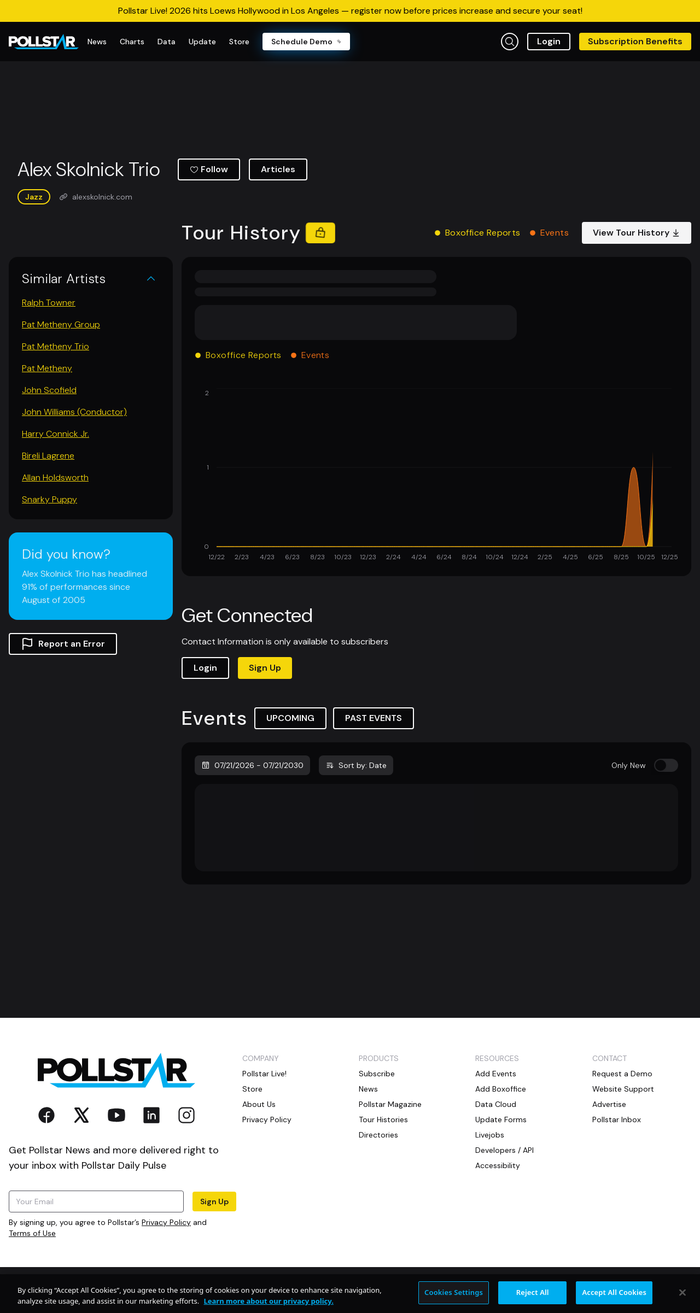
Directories (378, 1135)
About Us (259, 1104)
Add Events (495, 1073)
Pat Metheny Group (61, 324)
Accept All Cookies (614, 1299)
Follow (209, 169)
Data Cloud (495, 1104)
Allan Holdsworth (55, 477)
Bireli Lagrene (48, 455)
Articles (278, 169)
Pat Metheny (47, 368)
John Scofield (49, 390)
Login (549, 41)
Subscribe (377, 1073)
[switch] (666, 765)
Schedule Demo (306, 41)
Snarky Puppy (49, 499)
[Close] (682, 1299)
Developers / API (504, 1150)
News (368, 1089)
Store (252, 1089)
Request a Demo (622, 1073)
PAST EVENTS (373, 718)
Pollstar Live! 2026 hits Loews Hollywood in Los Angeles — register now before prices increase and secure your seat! (350, 10)
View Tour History (636, 232)
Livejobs (489, 1135)
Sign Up (265, 667)
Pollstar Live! (264, 1073)
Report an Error (63, 643)
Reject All (532, 1299)
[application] (436, 475)
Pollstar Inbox (616, 1119)
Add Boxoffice (500, 1089)
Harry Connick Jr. (55, 433)
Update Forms (501, 1119)
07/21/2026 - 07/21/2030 (252, 765)
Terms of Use (32, 1233)
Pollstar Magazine (390, 1104)
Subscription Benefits (635, 41)
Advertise (609, 1104)
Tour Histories (383, 1119)
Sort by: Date (356, 765)
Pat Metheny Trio (55, 346)
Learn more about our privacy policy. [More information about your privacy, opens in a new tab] (269, 1307)
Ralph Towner (48, 302)
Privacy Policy (166, 1222)
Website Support (623, 1089)
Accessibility (497, 1165)
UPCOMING (290, 718)
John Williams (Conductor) (74, 412)
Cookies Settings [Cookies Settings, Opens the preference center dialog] (453, 1299)
